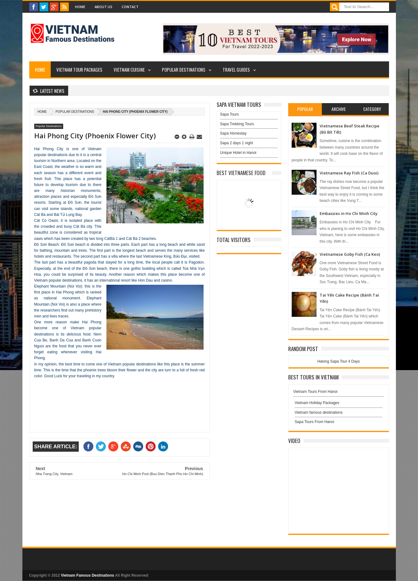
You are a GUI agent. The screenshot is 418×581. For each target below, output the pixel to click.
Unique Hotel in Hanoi (238, 152)
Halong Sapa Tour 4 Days (338, 361)
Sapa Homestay (233, 133)
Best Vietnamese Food (241, 173)
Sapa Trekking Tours (237, 124)
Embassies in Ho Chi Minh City (349, 213)
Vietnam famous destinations (319, 412)
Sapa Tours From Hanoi (314, 422)
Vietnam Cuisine (129, 69)
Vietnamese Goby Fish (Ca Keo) (350, 254)
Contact (130, 6)
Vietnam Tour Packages (79, 69)
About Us (103, 6)
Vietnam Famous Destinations (87, 575)
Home (80, 6)
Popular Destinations (183, 69)
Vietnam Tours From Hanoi (315, 391)
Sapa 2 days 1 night (236, 143)
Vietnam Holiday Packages (339, 404)
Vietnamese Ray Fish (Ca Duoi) (349, 173)
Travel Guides (236, 69)
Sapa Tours (229, 114)
